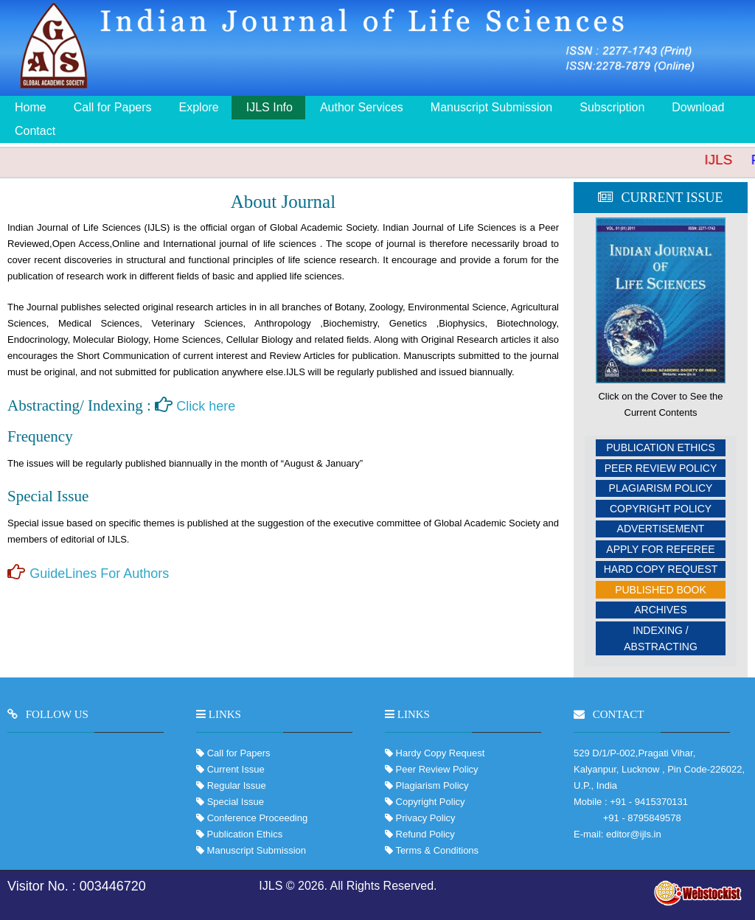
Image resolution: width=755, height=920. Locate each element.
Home (30, 107)
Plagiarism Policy (661, 488)
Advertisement (661, 528)
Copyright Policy (660, 509)
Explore (199, 107)
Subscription (612, 107)
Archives (660, 610)
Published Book (660, 590)
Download (698, 107)
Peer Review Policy (661, 468)
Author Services (361, 107)
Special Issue (235, 801)
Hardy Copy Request (438, 753)
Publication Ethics (660, 447)
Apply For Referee (660, 549)
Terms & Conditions (436, 850)
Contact (35, 131)
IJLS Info (269, 107)
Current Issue (236, 769)
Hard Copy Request (661, 569)
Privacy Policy (424, 817)
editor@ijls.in (633, 834)
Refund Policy (424, 834)
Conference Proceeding (257, 817)
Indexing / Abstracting (660, 638)
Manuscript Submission (491, 107)
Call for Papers (113, 107)
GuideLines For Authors (99, 573)
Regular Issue (236, 785)
